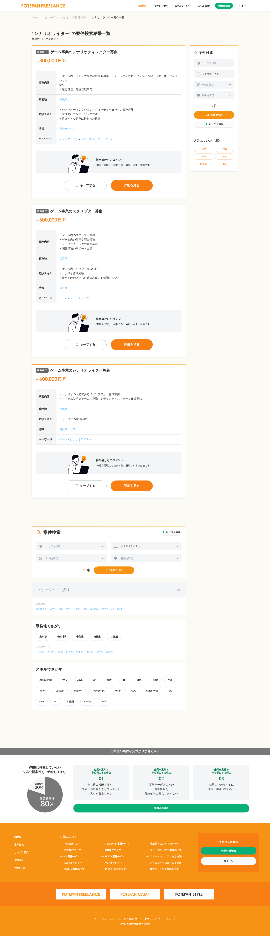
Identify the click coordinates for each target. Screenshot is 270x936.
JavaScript (41, 608)
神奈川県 (61, 636)
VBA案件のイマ (113, 862)
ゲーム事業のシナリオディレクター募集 (76, 52)
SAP (170, 690)
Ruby (60, 608)
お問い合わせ (21, 868)
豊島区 (109, 652)
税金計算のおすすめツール (164, 843)
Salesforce (152, 690)
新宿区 (69, 652)
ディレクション (69, 138)
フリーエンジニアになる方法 (165, 856)
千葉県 (80, 636)
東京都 (43, 636)
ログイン (241, 5)
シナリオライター (92, 138)
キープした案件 (173, 532)
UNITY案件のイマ (114, 856)
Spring (87, 701)
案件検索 (142, 5)
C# (94, 679)
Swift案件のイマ (73, 862)
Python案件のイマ (74, 869)
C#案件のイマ (72, 856)
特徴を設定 (127, 558)
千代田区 (40, 652)
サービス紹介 (160, 5)
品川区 (79, 652)
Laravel (94, 608)
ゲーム (109, 138)
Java (52, 608)
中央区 (51, 652)
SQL (133, 690)
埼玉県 (97, 636)
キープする (87, 185)
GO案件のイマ (113, 850)
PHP (68, 608)
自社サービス (67, 128)
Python (104, 608)
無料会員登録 (224, 5)
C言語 (70, 701)
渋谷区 (99, 652)
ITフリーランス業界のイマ (164, 869)
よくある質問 (204, 5)
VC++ (42, 690)
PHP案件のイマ (72, 850)
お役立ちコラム (182, 5)
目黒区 (89, 652)
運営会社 (19, 860)
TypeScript (98, 690)
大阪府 (114, 636)
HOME (18, 837)
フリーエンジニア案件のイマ (165, 850)
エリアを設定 (53, 546)
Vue (85, 608)
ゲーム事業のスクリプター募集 (69, 211)
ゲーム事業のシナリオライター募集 (73, 370)
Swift (119, 608)
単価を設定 (52, 558)
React (77, 608)
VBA (139, 679)
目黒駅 (63, 99)
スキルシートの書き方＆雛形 (165, 862)
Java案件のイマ (73, 843)
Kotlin (118, 690)
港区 (60, 652)
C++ (41, 701)
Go (112, 608)
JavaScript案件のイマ (117, 843)
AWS (64, 679)
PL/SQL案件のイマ (115, 869)
